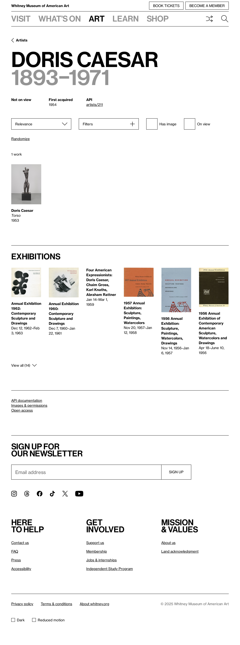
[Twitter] (65, 493)
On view (197, 124)
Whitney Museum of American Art (40, 6)
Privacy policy (22, 604)
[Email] (86, 472)
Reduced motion (48, 620)
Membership (96, 551)
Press (16, 560)
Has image (161, 124)
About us (168, 543)
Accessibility (21, 569)
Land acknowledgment (180, 551)
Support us (95, 543)
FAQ (14, 551)
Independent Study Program (109, 569)
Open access (22, 410)
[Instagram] (14, 493)
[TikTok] (52, 493)
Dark (18, 620)
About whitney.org (94, 604)
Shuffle (209, 18)
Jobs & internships (101, 560)
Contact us (20, 543)
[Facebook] (39, 493)
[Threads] (27, 493)
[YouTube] (79, 493)
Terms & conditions (56, 604)
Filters (88, 124)
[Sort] (41, 124)
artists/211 (94, 104)
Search (225, 18)
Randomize (20, 139)
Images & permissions (29, 405)
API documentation (26, 400)
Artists (21, 40)
